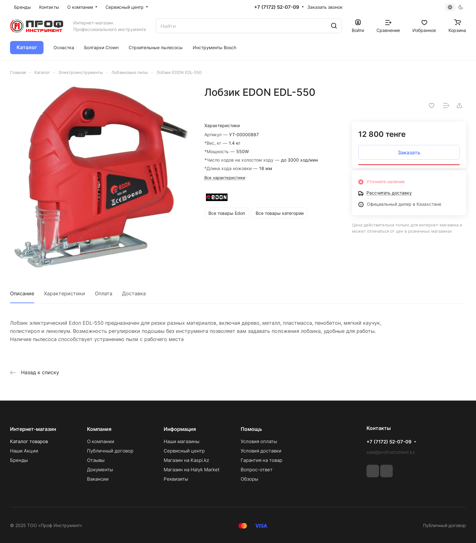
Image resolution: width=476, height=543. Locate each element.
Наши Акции (24, 451)
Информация (180, 429)
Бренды (19, 460)
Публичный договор (110, 451)
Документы (100, 470)
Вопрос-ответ (257, 470)
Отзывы (96, 460)
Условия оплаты (259, 441)
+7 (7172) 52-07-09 (276, 7)
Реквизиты (176, 479)
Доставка (134, 293)
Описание (22, 293)
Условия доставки (261, 451)
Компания (99, 429)
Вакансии (98, 479)
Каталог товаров (29, 441)
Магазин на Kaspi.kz (186, 460)
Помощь (251, 429)
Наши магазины (181, 441)
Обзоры (249, 479)
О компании (100, 441)
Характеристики (64, 293)
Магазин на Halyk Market (191, 470)
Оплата (103, 293)
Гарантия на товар (261, 460)
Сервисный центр (184, 451)
